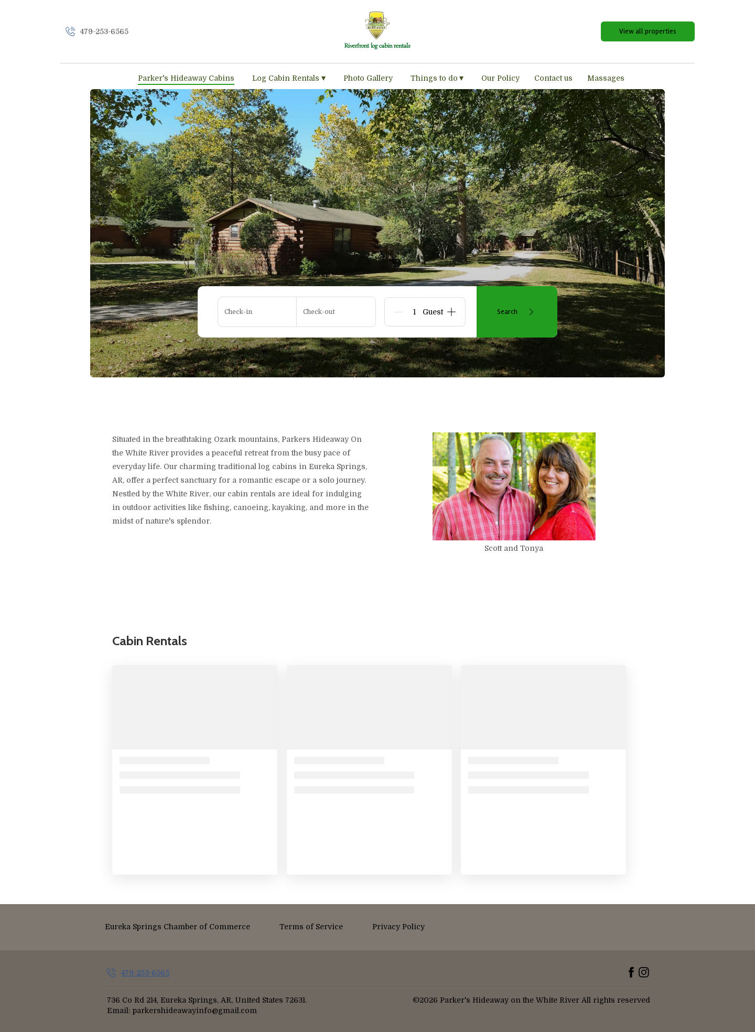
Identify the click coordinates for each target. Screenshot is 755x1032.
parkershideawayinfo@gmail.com (195, 1010)
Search (517, 312)
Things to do (437, 78)
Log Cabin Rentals (289, 78)
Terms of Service (311, 926)
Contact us (553, 78)
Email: (118, 1010)
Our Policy (500, 78)
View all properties (647, 31)
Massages (605, 78)
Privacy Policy (398, 926)
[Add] (451, 312)
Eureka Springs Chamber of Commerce (177, 926)
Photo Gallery (368, 78)
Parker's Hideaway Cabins (186, 78)
